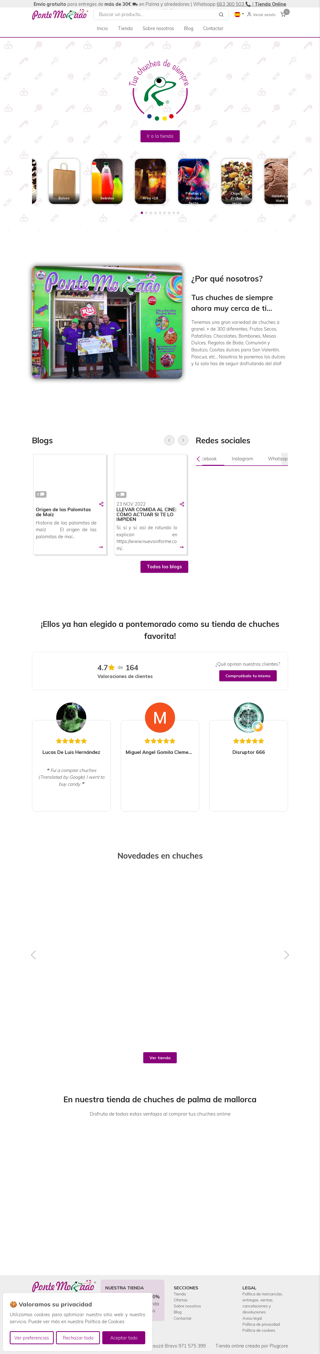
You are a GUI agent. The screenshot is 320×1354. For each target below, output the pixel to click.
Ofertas (182, 1281)
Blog (188, 28)
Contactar (213, 28)
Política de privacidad (253, 1319)
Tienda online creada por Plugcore (251, 1346)
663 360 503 (230, 4)
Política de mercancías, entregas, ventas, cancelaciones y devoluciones (260, 1288)
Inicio (102, 28)
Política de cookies (262, 1330)
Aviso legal (254, 1309)
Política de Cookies (104, 1321)
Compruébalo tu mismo (248, 675)
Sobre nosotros (158, 28)
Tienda (125, 28)
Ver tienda (160, 1057)
